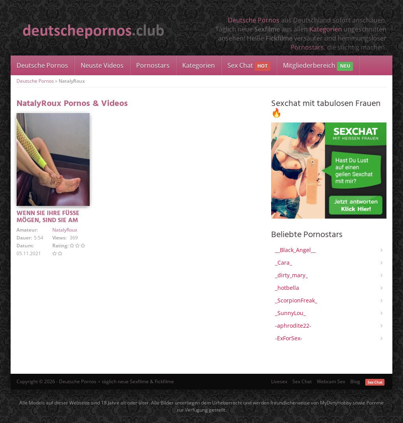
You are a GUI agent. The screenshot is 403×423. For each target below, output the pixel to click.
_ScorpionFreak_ (296, 300)
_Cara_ (283, 262)
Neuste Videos (102, 65)
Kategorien (325, 29)
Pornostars (307, 47)
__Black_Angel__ (295, 250)
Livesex (279, 381)
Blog (355, 381)
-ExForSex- (288, 338)
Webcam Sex (331, 381)
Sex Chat (248, 66)
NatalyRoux (64, 229)
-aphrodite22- (293, 325)
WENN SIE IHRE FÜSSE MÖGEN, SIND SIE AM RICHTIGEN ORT (48, 220)
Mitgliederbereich (318, 66)
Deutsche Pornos (253, 20)
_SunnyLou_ (290, 313)
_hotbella (287, 287)
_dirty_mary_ (291, 275)
